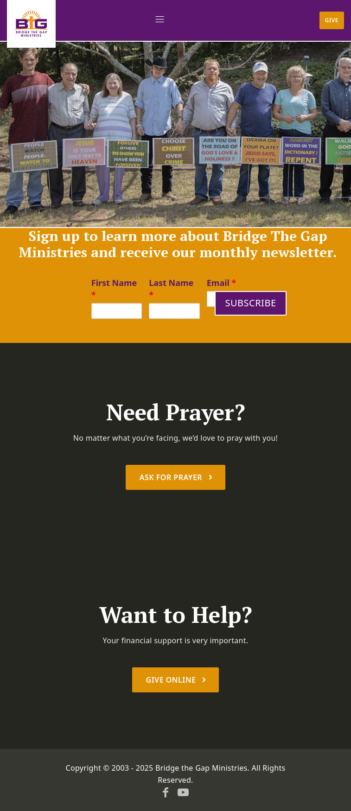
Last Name (171, 288)
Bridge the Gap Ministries (201, 768)
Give (331, 20)
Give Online (172, 680)
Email (221, 282)
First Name (114, 288)
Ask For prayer (172, 477)
